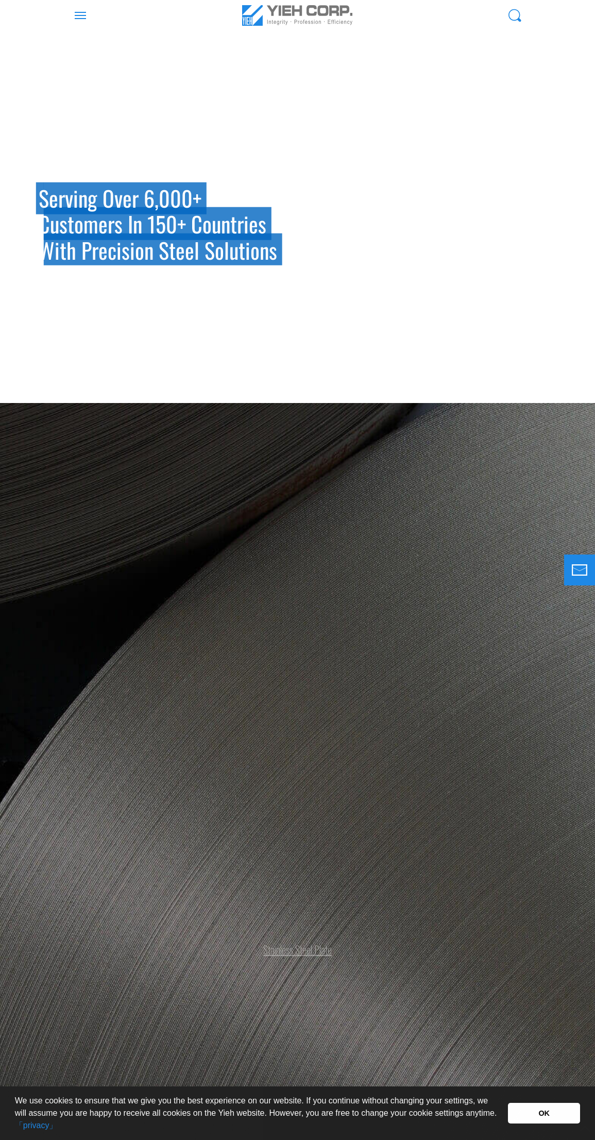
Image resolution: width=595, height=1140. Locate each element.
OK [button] (544, 1113)
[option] (297, 217)
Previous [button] (13, 243)
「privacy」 (36, 1125)
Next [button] (582, 243)
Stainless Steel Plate (297, 945)
